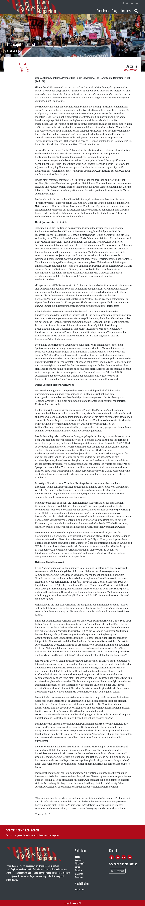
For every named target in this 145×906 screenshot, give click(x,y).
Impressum (80, 889)
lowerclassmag (130, 70)
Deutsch (22, 64)
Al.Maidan (79, 874)
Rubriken (102, 10)
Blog (114, 10)
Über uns (125, 10)
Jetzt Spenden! (117, 871)
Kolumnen (79, 877)
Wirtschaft (80, 863)
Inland (77, 856)
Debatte (78, 870)
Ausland (78, 860)
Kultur (77, 867)
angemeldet (20, 835)
